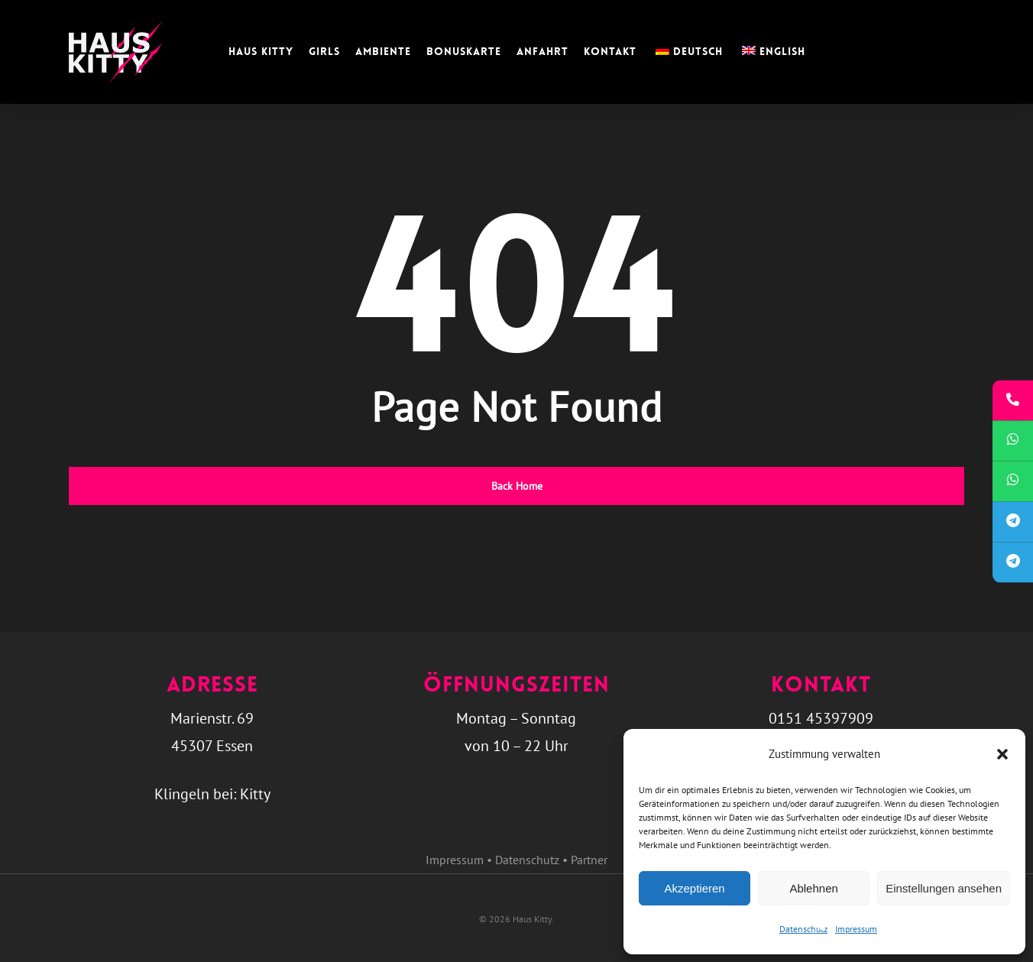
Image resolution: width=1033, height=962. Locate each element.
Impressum (856, 928)
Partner (589, 859)
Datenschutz (803, 928)
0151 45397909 (821, 718)
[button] (1002, 754)
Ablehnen (813, 888)
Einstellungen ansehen (944, 888)
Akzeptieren (694, 888)
